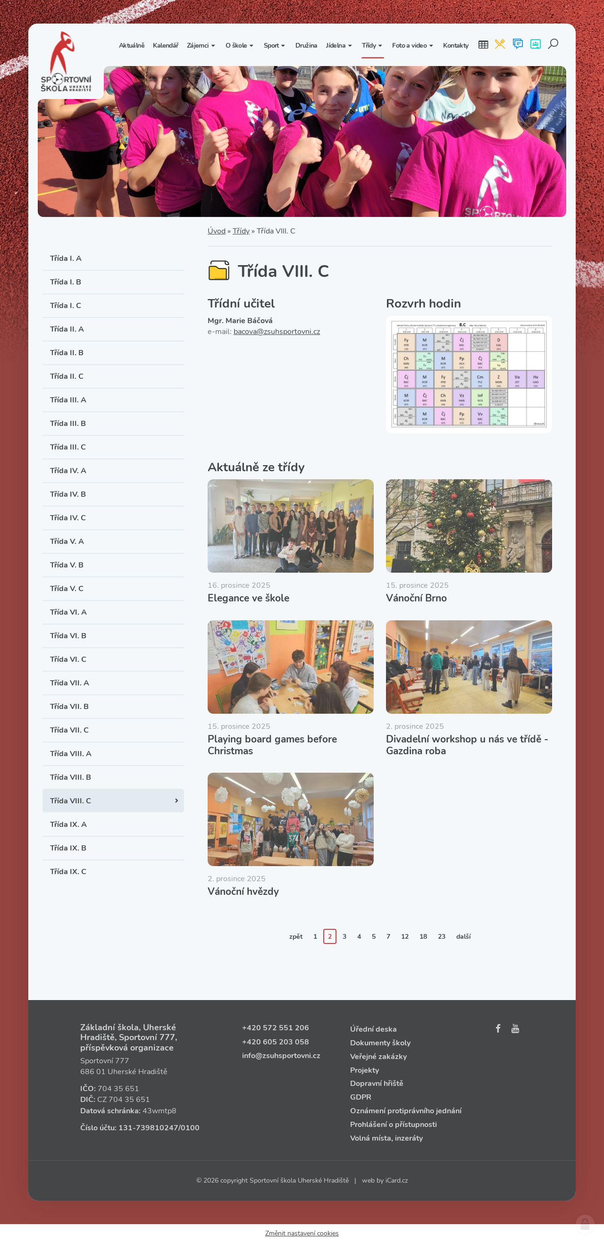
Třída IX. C (68, 872)
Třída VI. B (68, 636)
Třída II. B (67, 353)
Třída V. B (67, 565)
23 (441, 936)
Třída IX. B (68, 848)
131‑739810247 (148, 1128)
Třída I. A (66, 258)
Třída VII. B (69, 706)
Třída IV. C (68, 518)
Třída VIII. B (70, 777)
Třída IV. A (68, 471)
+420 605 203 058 (275, 1042)
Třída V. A (67, 541)
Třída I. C (65, 305)
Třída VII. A (69, 683)
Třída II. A (67, 329)
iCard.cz (397, 1180)
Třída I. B (65, 282)
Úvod (217, 231)
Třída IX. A (68, 824)
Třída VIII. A (71, 754)
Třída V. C (67, 589)
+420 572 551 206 (275, 1028)
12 (405, 936)
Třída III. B (68, 423)
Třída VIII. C (70, 801)
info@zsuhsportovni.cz (281, 1056)
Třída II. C (67, 376)
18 (423, 936)
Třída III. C (68, 447)
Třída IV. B (68, 494)
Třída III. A (68, 400)
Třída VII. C (69, 730)
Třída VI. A (68, 612)
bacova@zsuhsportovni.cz (277, 331)
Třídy (241, 231)
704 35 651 (118, 1089)
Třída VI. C (68, 659)
